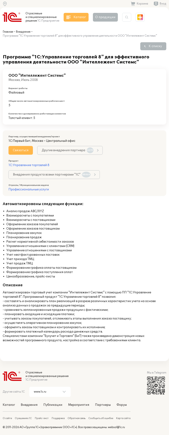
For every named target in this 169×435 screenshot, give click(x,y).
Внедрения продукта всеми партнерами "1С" (52, 175)
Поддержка (58, 418)
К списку (155, 46)
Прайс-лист (42, 418)
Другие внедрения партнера (67, 150)
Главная (8, 31)
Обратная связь (76, 418)
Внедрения (23, 31)
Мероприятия (78, 405)
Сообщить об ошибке (100, 418)
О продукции (105, 17)
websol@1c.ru (116, 427)
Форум (122, 405)
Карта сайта (123, 418)
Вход (163, 3)
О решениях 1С (23, 418)
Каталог (9, 405)
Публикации (52, 405)
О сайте (7, 418)
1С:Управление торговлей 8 (28, 165)
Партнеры (103, 405)
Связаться (21, 150)
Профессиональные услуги (28, 189)
